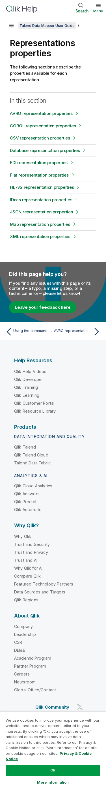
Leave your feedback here (43, 307)
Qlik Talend (25, 447)
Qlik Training (26, 387)
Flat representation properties (39, 175)
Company (23, 626)
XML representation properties (40, 236)
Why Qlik (22, 536)
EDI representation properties (39, 162)
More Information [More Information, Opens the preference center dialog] (53, 782)
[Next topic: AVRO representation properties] (78, 331)
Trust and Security (32, 544)
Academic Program (32, 658)
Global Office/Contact (35, 689)
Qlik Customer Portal (34, 403)
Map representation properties (40, 224)
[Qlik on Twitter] (80, 707)
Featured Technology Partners (43, 584)
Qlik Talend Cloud (31, 455)
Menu (98, 10)
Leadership (25, 634)
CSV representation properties (40, 138)
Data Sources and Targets (39, 591)
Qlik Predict (25, 501)
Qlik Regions (26, 599)
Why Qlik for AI (28, 568)
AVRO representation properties (41, 113)
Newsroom (25, 681)
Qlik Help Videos (30, 371)
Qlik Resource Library (35, 411)
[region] (53, 750)
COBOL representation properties (43, 125)
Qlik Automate (28, 509)
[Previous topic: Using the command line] (28, 331)
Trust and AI (25, 560)
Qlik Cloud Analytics (33, 485)
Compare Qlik (27, 576)
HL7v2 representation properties (42, 187)
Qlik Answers (27, 493)
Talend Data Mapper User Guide (47, 25)
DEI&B (19, 650)
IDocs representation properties (41, 199)
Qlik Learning (26, 395)
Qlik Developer (28, 379)
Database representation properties (45, 150)
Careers (22, 674)
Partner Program (30, 666)
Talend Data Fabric (32, 462)
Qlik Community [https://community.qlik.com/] (52, 707)
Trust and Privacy (31, 552)
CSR (18, 642)
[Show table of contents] (11, 25)
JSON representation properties (41, 212)
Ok (52, 770)
